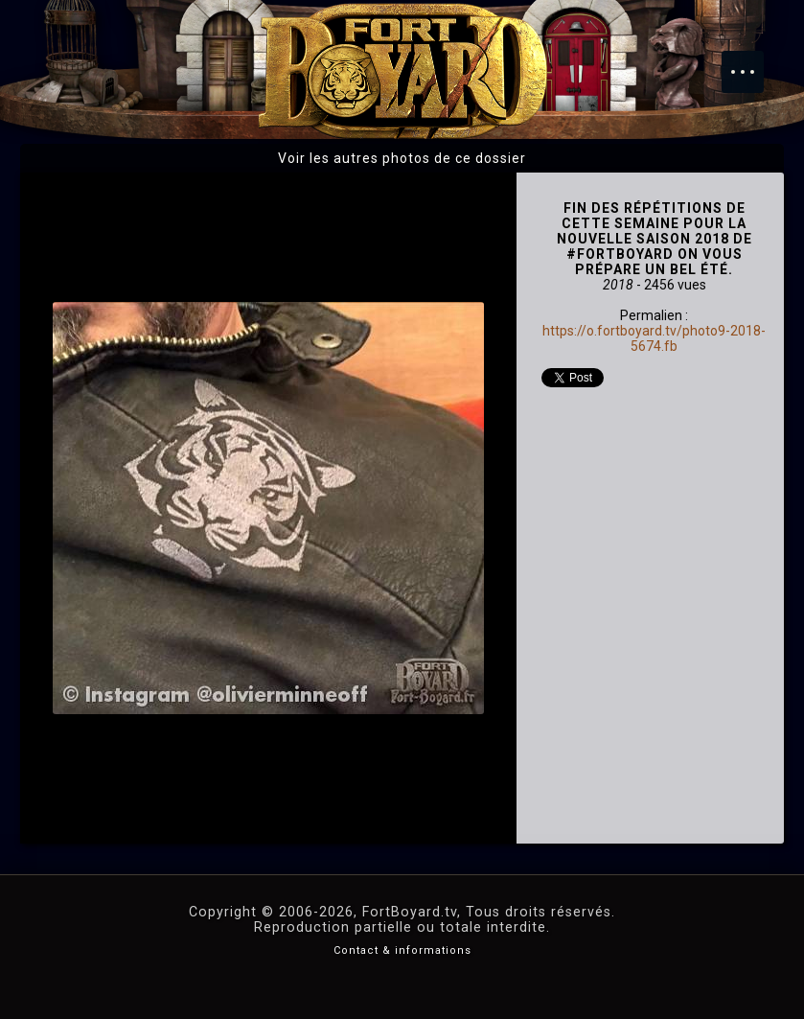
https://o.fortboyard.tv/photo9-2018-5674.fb (654, 338)
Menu (752, 62)
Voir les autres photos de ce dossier (402, 158)
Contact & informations (402, 950)
